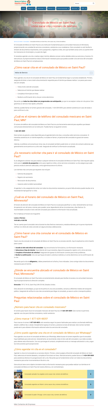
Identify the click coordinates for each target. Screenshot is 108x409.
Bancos (50, 8)
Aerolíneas (40, 8)
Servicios (74, 8)
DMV (83, 8)
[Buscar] (93, 3)
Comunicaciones (62, 8)
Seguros (30, 8)
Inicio (23, 8)
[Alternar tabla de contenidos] (90, 73)
